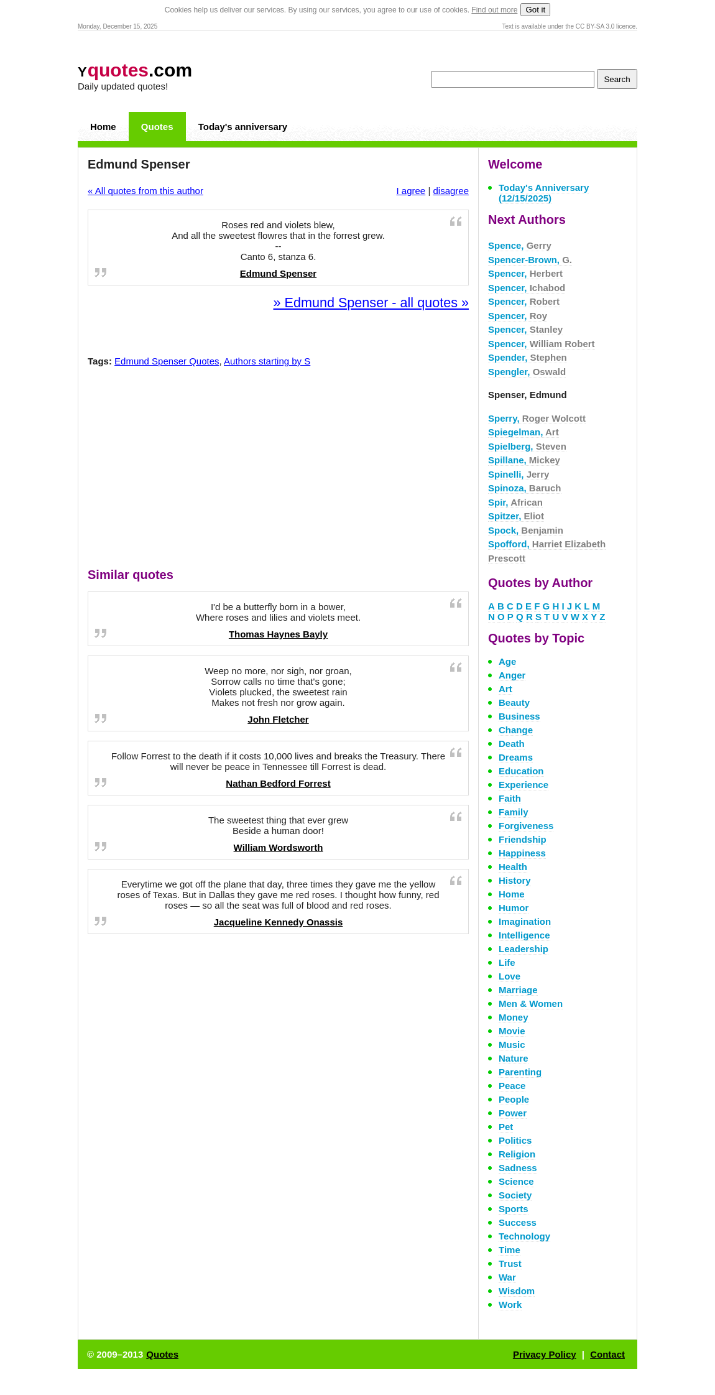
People (514, 1099)
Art (505, 689)
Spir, (515, 502)
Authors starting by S (267, 361)
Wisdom (517, 1291)
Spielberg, (527, 446)
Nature (513, 1058)
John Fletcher (277, 719)
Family (513, 812)
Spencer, (525, 273)
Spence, (519, 245)
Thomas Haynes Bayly (278, 634)
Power (513, 1113)
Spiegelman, (523, 432)
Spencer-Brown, (530, 259)
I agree (411, 190)
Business (519, 716)
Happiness (522, 853)
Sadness (518, 1167)
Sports (513, 1208)
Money (513, 1017)
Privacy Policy (544, 1354)
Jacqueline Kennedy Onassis (278, 922)
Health (513, 866)
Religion (517, 1154)
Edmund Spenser (278, 273)
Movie (512, 1031)
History (515, 880)
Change (516, 730)
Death (512, 743)
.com (135, 70)
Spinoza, (524, 488)
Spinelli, (518, 474)
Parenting (520, 1072)
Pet (506, 1126)
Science (516, 1181)
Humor (513, 907)
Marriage (518, 990)
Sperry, (537, 418)
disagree (451, 190)
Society (515, 1195)
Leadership (523, 948)
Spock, (525, 530)
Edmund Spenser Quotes (166, 361)
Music (512, 1044)
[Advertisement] (278, 470)
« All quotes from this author (145, 190)
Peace (512, 1085)
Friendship (523, 839)
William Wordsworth (278, 847)
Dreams (516, 757)
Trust (510, 1263)
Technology (524, 1236)
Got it (535, 9)
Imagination (525, 921)
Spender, (527, 357)
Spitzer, (516, 516)
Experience (523, 784)
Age (507, 661)
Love (509, 976)
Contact (607, 1354)
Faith (510, 798)
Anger (512, 675)
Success (518, 1222)
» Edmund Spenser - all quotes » (371, 302)
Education (521, 771)
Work (510, 1304)
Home (103, 126)
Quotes (157, 126)
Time (509, 1249)
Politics (515, 1140)
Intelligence (524, 935)
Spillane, (524, 460)
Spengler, (527, 371)
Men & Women (531, 1003)
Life (507, 962)
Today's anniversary (242, 126)
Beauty (514, 702)
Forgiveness (526, 825)
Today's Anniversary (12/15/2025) (544, 192)
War (507, 1277)
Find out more (494, 10)
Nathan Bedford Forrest (278, 783)
